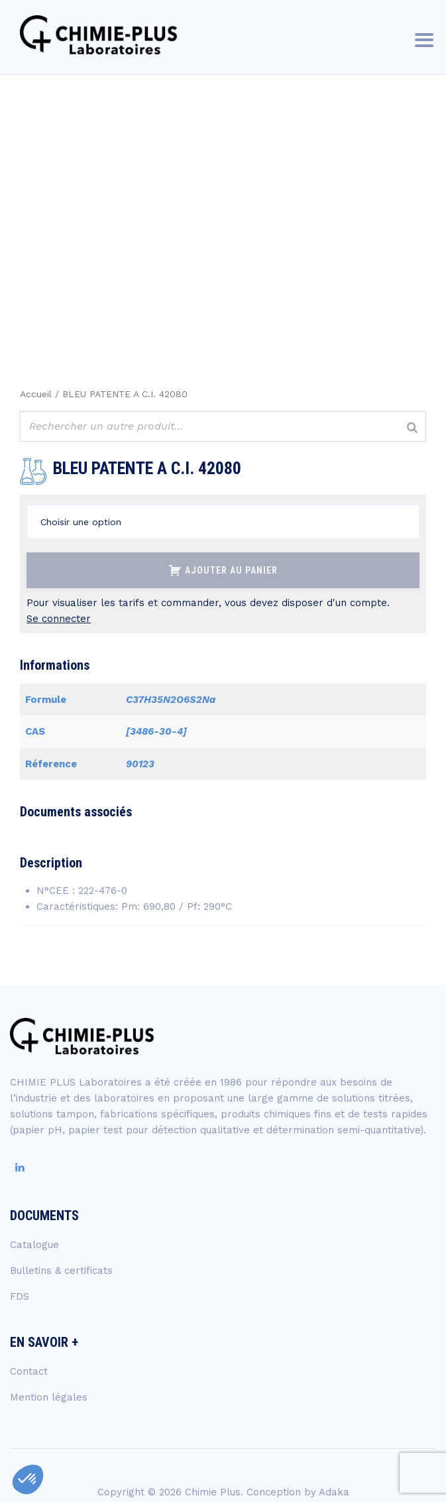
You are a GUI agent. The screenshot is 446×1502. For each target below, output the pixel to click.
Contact (29, 1371)
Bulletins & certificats (61, 1271)
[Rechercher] (412, 428)
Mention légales (48, 1397)
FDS (19, 1296)
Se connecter (59, 619)
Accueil (36, 394)
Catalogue (34, 1245)
